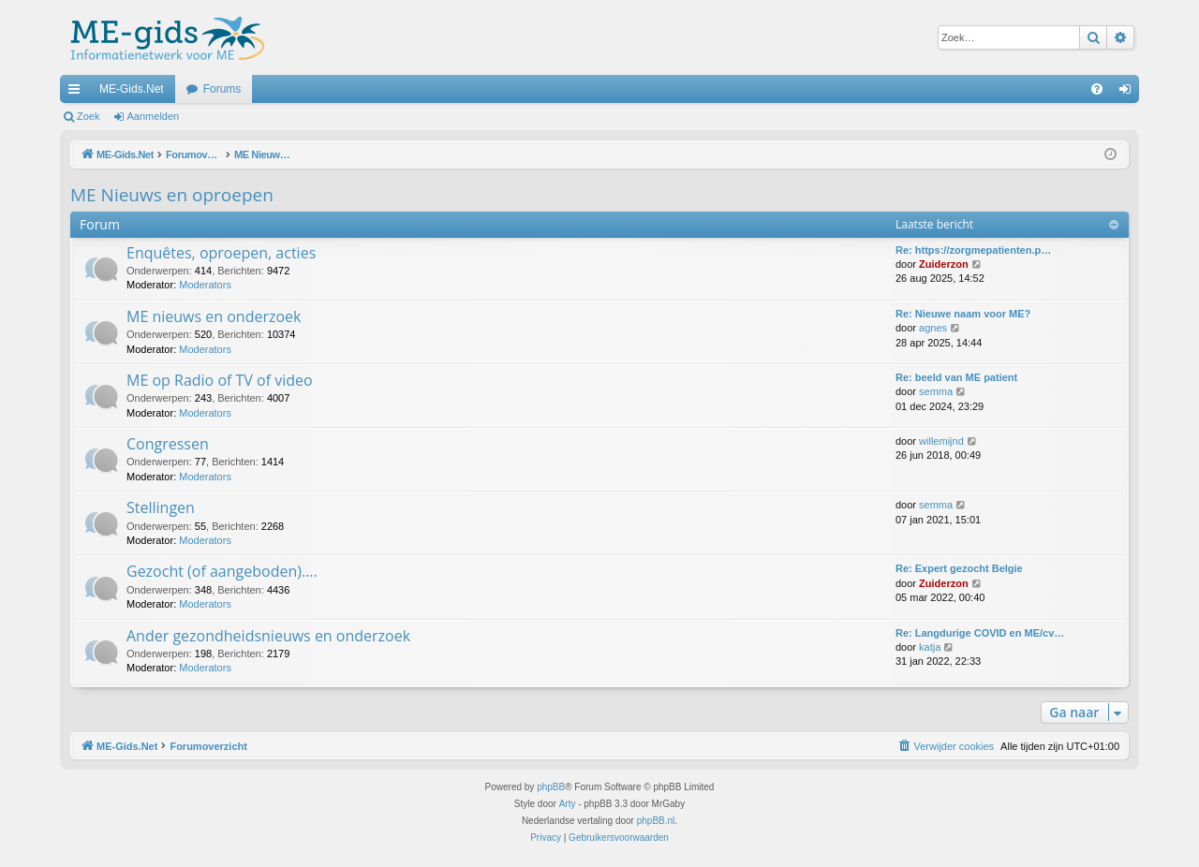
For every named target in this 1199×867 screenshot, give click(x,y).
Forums (222, 89)
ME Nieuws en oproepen (172, 195)
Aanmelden (153, 116)
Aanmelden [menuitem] (1129, 92)
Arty (567, 804)
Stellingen (160, 507)
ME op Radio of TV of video (219, 380)
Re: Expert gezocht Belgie (959, 568)
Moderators (205, 284)
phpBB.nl (656, 821)
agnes (933, 327)
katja (929, 647)
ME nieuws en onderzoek (213, 316)
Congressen (167, 444)
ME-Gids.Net (131, 89)
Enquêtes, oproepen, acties (221, 252)
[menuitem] (1097, 89)
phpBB (551, 787)
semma (936, 391)
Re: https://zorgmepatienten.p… (973, 250)
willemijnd (941, 441)
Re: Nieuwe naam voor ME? (963, 313)
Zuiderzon (944, 264)
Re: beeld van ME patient (956, 377)
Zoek (88, 116)
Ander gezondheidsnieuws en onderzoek (268, 635)
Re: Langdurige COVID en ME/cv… (980, 633)
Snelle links (77, 92)
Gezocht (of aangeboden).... (222, 571)
